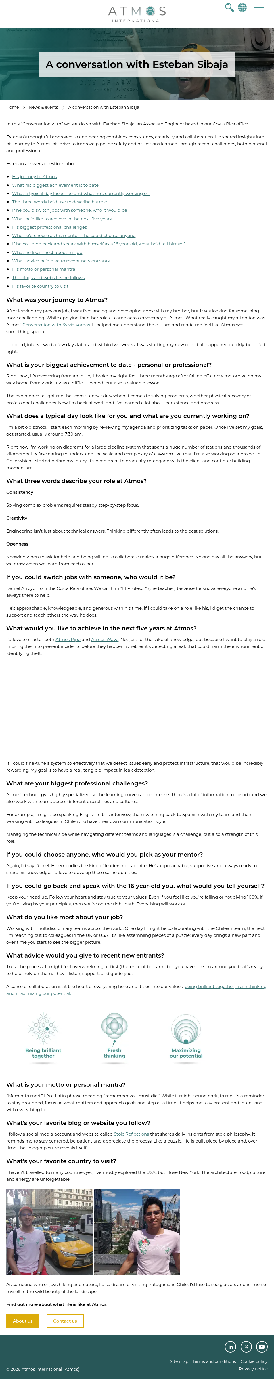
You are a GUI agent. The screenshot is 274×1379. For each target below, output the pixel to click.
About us (23, 1321)
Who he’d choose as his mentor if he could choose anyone (73, 235)
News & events (43, 107)
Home (12, 107)
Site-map (179, 1361)
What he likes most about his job (47, 252)
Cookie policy (254, 1361)
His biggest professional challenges (49, 227)
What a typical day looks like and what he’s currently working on (81, 193)
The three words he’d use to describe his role (59, 202)
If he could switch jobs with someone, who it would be (69, 210)
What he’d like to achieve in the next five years (62, 219)
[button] (259, 7)
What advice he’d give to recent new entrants (61, 261)
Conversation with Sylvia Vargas (56, 324)
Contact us (65, 1321)
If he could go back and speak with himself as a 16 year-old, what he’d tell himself (98, 244)
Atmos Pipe (68, 639)
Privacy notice (253, 1369)
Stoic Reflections (131, 1134)
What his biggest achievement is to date (55, 185)
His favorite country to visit (40, 286)
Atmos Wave (104, 639)
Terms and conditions (214, 1361)
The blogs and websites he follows (48, 277)
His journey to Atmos (34, 176)
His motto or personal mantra (43, 269)
